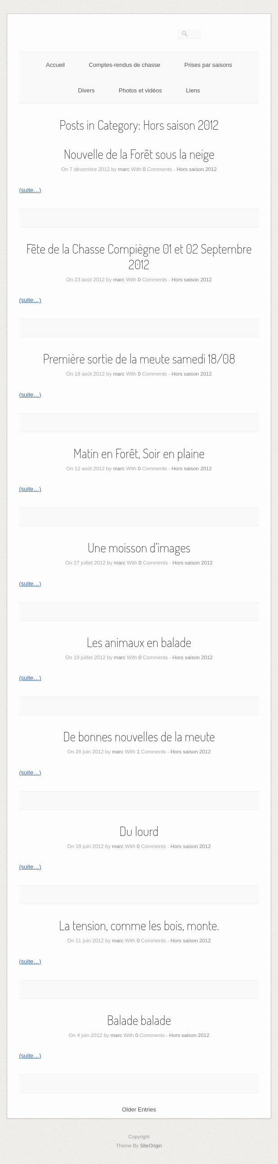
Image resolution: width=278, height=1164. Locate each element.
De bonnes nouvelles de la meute (139, 736)
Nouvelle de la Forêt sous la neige (139, 154)
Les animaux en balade (139, 642)
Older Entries (139, 1109)
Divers (86, 90)
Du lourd (139, 831)
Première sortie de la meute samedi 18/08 (139, 358)
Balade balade (139, 1020)
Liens (193, 90)
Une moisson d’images (139, 547)
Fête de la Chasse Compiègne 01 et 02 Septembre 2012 (139, 256)
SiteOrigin (151, 1145)
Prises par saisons (208, 64)
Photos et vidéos (140, 90)
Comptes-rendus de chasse (124, 64)
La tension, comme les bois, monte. (139, 925)
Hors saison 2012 (197, 169)
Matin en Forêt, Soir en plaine (139, 453)
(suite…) (30, 190)
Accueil (55, 64)
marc (124, 169)
